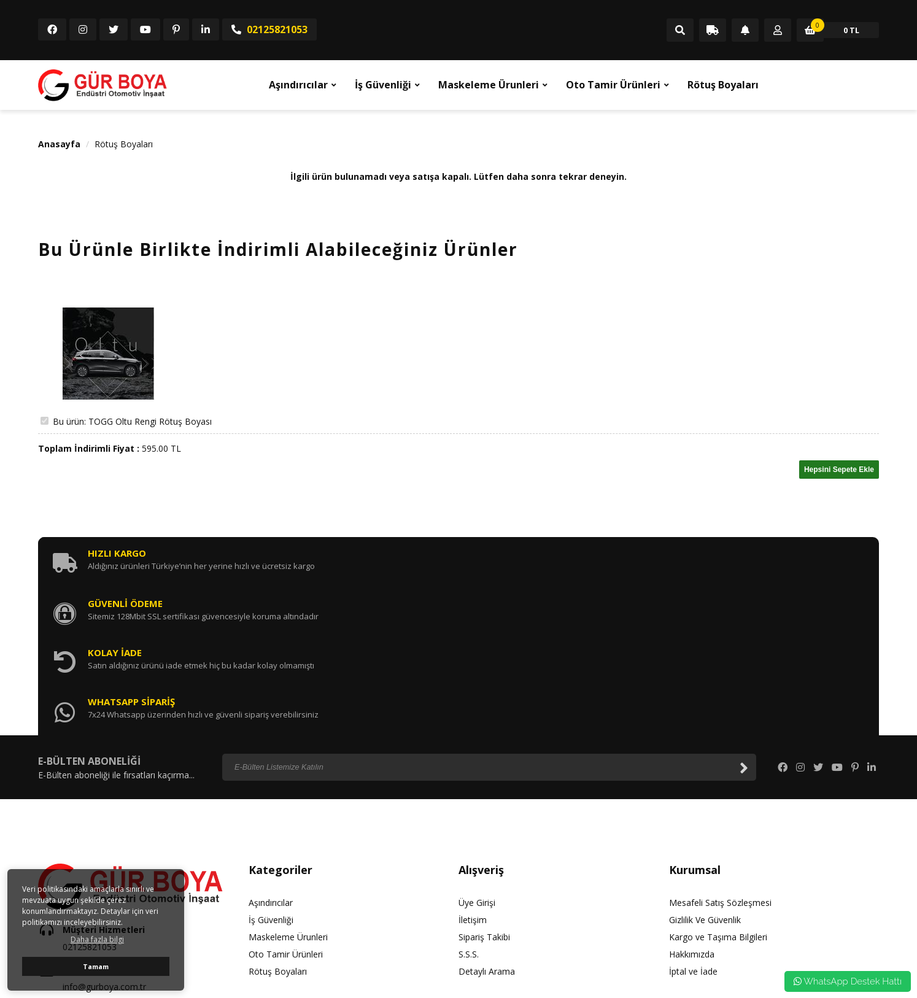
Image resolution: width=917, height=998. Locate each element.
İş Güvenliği (383, 84)
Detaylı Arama (486, 829)
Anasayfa (59, 144)
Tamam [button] (96, 966)
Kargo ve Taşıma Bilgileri (718, 795)
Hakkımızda (691, 812)
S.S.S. (468, 812)
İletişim (472, 778)
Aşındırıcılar (298, 84)
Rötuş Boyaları (723, 84)
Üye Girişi (476, 761)
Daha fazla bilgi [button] (97, 939)
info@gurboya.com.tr (104, 845)
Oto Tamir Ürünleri (613, 84)
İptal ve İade (693, 829)
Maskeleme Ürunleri (488, 84)
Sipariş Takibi (484, 795)
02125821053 (269, 29)
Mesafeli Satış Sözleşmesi (720, 761)
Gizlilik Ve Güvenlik (705, 778)
